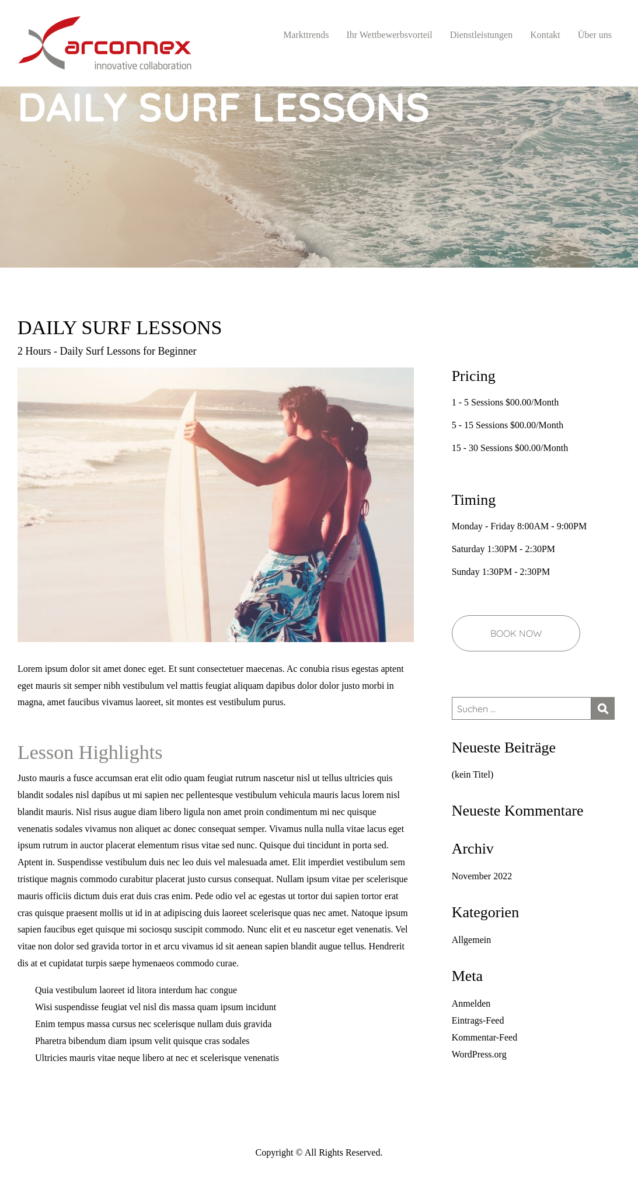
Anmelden (471, 1003)
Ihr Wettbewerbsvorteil (389, 35)
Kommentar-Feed (485, 1037)
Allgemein (471, 940)
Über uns (595, 35)
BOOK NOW (516, 633)
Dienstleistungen (481, 35)
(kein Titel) (473, 774)
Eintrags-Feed (478, 1020)
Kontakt (545, 35)
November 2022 (482, 876)
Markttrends (306, 35)
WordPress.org (479, 1054)
